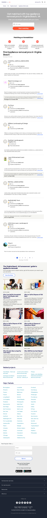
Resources (23, 489)
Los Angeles (6, 399)
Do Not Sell (24, 507)
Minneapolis (20, 402)
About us (23, 494)
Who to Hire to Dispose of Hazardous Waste (32, 324)
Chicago (5, 435)
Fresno (5, 394)
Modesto (5, 402)
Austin (32, 404)
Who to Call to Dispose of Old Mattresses (12, 324)
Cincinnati (19, 430)
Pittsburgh (34, 394)
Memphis (33, 399)
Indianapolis (6, 437)
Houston (33, 414)
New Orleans (20, 390)
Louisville (19, 387)
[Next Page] (32, 258)
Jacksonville (6, 423)
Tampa (5, 430)
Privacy (15, 507)
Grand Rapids (20, 399)
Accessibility (30, 507)
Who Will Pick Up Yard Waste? (33, 351)
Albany (19, 414)
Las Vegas (20, 411)
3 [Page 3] (22, 257)
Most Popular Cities (7, 444)
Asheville (19, 418)
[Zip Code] (23, 24)
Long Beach (6, 397)
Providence (34, 397)
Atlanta (5, 433)
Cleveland (20, 433)
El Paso (33, 409)
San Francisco (7, 409)
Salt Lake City (34, 418)
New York (19, 416)
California (20, 507)
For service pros (23, 485)
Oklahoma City (21, 437)
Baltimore (19, 392)
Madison (33, 430)
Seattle (33, 428)
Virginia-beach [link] (13, 6)
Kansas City (20, 406)
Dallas (32, 406)
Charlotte (19, 421)
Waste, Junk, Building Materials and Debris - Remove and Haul (37, 376)
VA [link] (8, 6)
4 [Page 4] (25, 257)
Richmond (33, 423)
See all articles (9, 275)
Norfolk (33, 421)
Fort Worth (34, 411)
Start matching (23, 28)
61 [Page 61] (29, 257)
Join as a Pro (38, 2)
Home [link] (4, 6)
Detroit (19, 397)
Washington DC (7, 418)
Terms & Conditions (31, 510)
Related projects (23, 367)
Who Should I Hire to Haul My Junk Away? (12, 351)
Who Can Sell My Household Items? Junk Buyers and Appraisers (12, 296)
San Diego (6, 406)
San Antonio (34, 416)
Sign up (24, 458)
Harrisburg (34, 390)
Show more (40, 93)
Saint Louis (20, 409)
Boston (19, 394)
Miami (4, 425)
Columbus (20, 435)
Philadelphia (34, 392)
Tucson (5, 392)
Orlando (5, 428)
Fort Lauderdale (7, 421)
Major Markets (23, 383)
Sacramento (6, 404)
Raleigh (19, 425)
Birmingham (6, 387)
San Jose (5, 411)
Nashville (33, 402)
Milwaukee (34, 433)
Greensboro (20, 423)
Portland (33, 387)
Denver (5, 414)
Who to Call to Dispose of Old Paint (33, 295)
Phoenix (5, 390)
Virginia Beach (35, 425)
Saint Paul (19, 404)
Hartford (5, 416)
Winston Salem (21, 428)
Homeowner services (23, 481)
